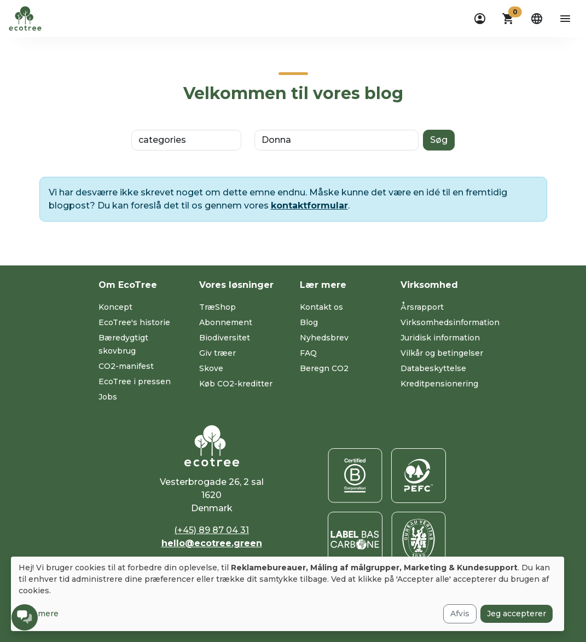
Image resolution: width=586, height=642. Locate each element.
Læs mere (39, 613)
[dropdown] (480, 19)
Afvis (459, 613)
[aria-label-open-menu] (565, 19)
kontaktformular (309, 205)
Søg (439, 140)
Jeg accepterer (516, 613)
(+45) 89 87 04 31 (211, 530)
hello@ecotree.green (211, 543)
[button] (508, 19)
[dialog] (287, 594)
